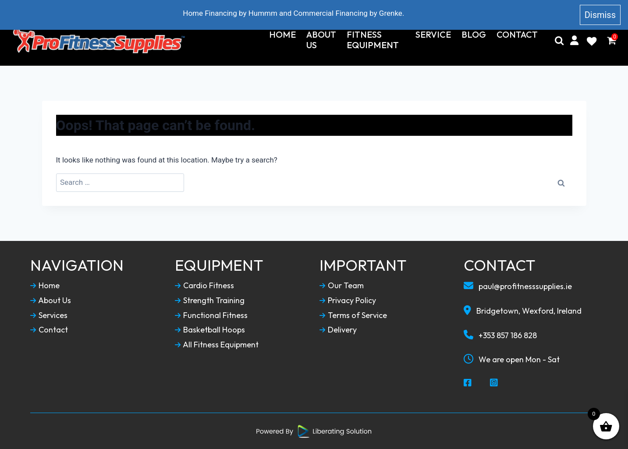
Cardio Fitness (204, 285)
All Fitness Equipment (217, 345)
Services (48, 315)
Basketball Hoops (210, 330)
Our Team (341, 285)
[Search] (559, 40)
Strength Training (210, 300)
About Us (321, 39)
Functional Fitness (211, 315)
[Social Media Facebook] (468, 383)
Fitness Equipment (373, 39)
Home (282, 34)
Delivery (338, 330)
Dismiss (600, 15)
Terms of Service (353, 315)
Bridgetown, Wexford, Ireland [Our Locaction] (523, 310)
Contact (517, 34)
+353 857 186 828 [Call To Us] (500, 335)
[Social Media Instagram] (494, 383)
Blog (473, 34)
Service (433, 34)
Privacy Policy (347, 300)
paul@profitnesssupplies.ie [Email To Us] (518, 286)
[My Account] (574, 40)
